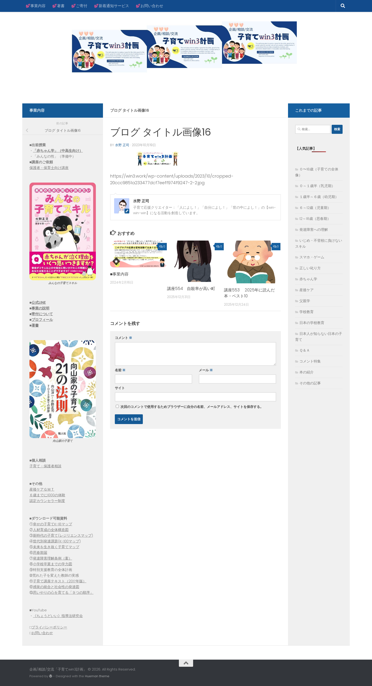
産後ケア (306, 289)
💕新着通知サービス (111, 6)
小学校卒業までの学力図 (52, 563)
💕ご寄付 (79, 6)
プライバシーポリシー (49, 627)
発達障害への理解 (313, 229)
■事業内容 (119, 274)
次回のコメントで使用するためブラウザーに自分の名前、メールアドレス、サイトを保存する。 (192, 406)
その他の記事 (310, 383)
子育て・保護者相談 (45, 466)
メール (206, 370)
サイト (120, 388)
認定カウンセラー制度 (47, 500)
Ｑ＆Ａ (304, 350)
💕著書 (58, 6)
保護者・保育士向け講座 (49, 167)
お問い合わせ (42, 632)
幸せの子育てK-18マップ (52, 524)
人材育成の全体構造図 (51, 529)
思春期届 (40, 552)
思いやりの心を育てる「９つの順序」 (63, 592)
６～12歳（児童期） (315, 207)
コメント (123, 337)
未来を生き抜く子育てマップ (56, 546)
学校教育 (306, 311)
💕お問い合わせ (149, 6)
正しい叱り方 (310, 268)
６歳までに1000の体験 (47, 495)
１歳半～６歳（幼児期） (319, 196)
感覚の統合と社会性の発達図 (56, 586)
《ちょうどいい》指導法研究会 (58, 615)
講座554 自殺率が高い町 (191, 288)
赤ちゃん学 (308, 278)
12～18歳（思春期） (315, 218)
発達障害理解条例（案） (52, 558)
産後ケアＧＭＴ (41, 489)
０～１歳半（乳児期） (317, 185)
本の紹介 (306, 372)
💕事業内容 (36, 6)
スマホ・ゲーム (311, 257)
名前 (120, 370)
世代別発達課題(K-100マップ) (57, 541)
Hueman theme (97, 676)
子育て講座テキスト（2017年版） (59, 581)
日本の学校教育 (311, 322)
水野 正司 (122, 145)
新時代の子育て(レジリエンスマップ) (63, 535)
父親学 (304, 300)
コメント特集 (310, 361)
